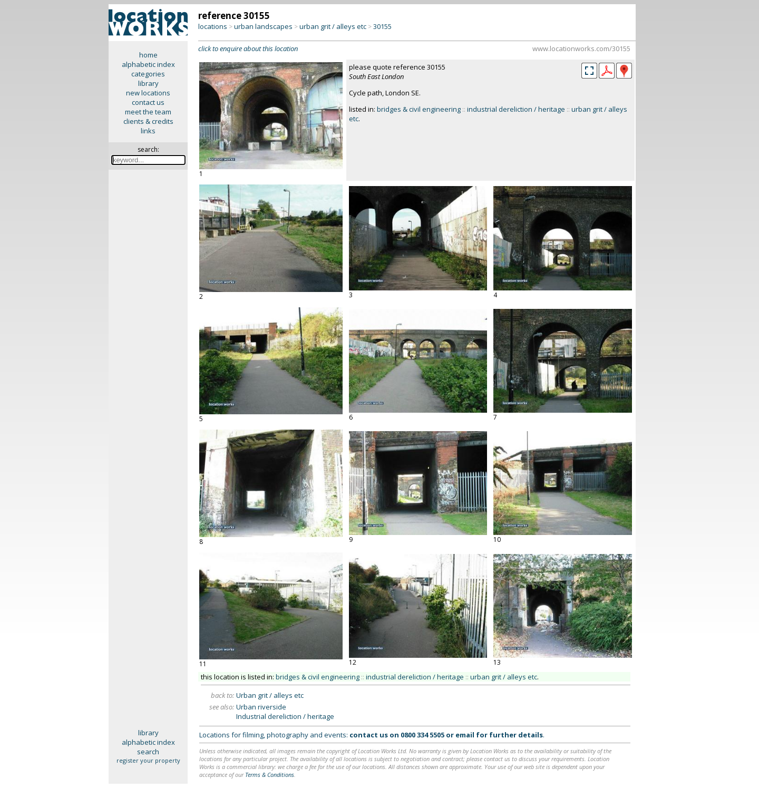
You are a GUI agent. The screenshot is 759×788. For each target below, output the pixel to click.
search (148, 751)
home (148, 55)
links (148, 130)
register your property (148, 760)
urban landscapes (263, 26)
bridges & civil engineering (419, 109)
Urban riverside (261, 707)
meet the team (148, 111)
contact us (148, 102)
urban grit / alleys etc (332, 26)
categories (148, 74)
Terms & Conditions (269, 775)
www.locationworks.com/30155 (581, 48)
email (464, 735)
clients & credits (148, 121)
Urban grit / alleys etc (270, 695)
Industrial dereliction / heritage (285, 716)
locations (212, 26)
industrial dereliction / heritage (516, 109)
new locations (148, 93)
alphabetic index (148, 64)
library (148, 83)
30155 (382, 26)
